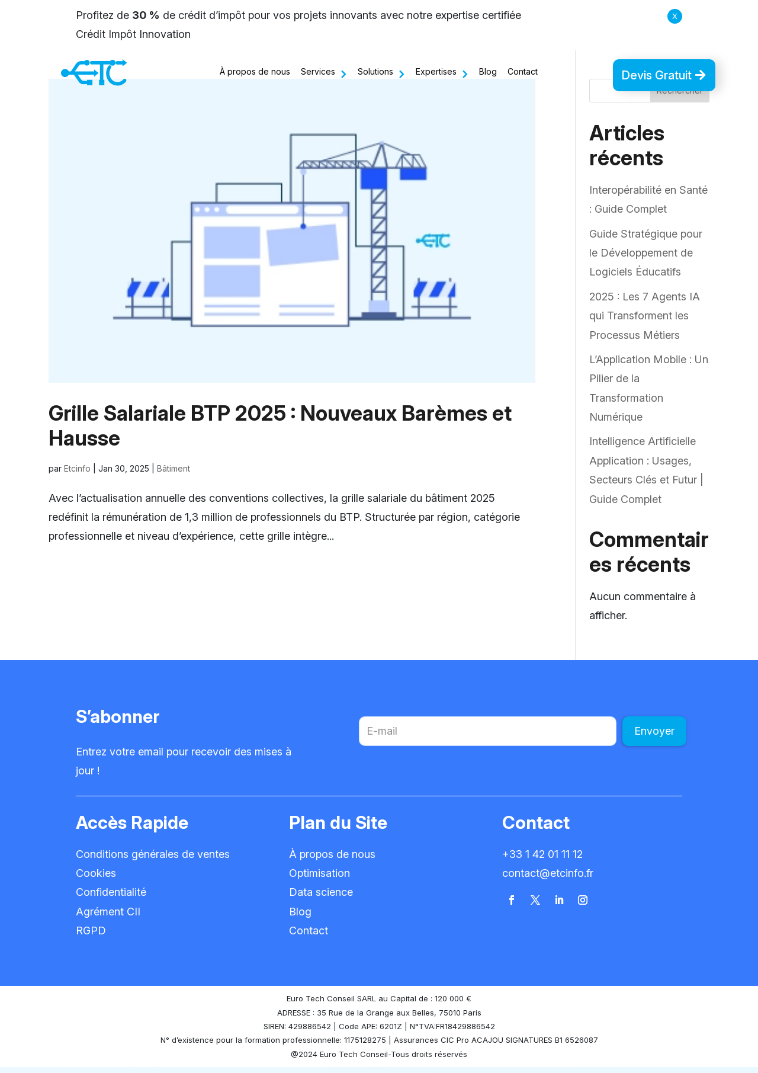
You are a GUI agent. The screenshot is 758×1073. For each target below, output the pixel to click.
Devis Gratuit (656, 75)
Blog (488, 71)
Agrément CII (108, 917)
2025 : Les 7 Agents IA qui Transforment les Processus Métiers (644, 321)
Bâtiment (173, 474)
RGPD (91, 936)
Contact (523, 71)
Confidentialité (111, 898)
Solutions (375, 71)
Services (318, 71)
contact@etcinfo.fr (547, 879)
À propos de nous (255, 71)
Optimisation (319, 879)
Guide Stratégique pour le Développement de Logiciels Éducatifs (645, 258)
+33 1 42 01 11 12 (542, 860)
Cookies (96, 879)
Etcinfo (77, 474)
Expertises (436, 71)
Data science (321, 898)
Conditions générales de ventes (153, 860)
